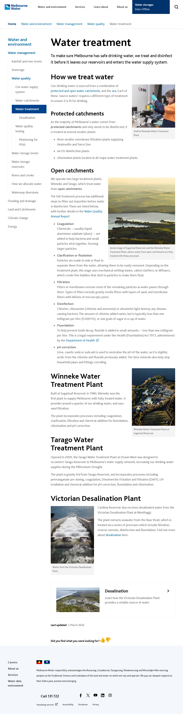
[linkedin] (103, 696)
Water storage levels (25, 153)
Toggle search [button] (174, 5)
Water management (69, 24)
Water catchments (27, 100)
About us (122, 7)
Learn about (101, 7)
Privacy (96, 704)
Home (12, 24)
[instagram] (110, 696)
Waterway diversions (25, 192)
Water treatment (27, 109)
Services (80, 7)
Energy (12, 226)
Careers (12, 662)
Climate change (18, 218)
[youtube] (95, 696)
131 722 (53, 696)
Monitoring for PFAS (28, 142)
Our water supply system (26, 89)
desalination (113, 535)
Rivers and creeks (23, 175)
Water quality (96, 24)
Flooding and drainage (22, 201)
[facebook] (81, 696)
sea (114, 91)
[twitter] (88, 696)
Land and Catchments (22, 209)
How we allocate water (27, 184)
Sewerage (18, 70)
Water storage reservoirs (21, 164)
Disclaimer (83, 704)
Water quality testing (24, 128)
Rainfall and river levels (27, 61)
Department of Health (80, 340)
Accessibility (68, 704)
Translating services (45, 704)
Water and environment (52, 7)
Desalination (27, 117)
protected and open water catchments (75, 91)
